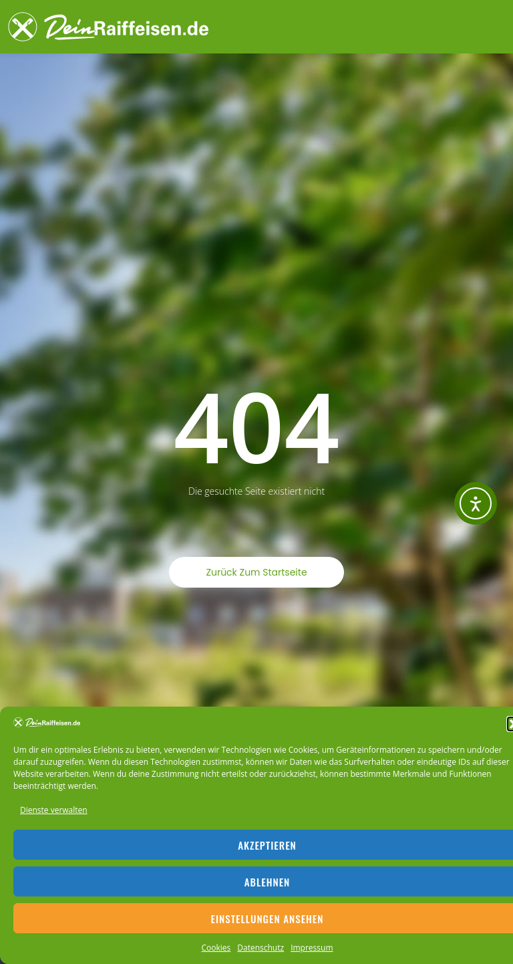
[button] (493, 26)
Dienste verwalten (54, 810)
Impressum (312, 947)
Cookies (216, 947)
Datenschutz (260, 947)
